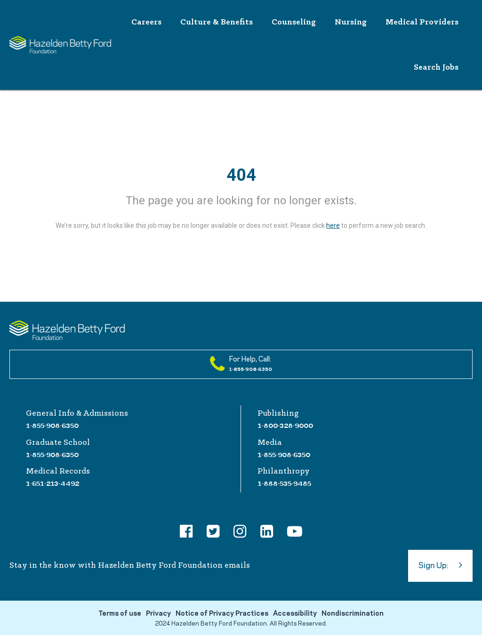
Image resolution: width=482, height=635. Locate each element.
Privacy (158, 614)
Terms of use (119, 614)
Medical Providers (422, 22)
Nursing (351, 22)
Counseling (294, 22)
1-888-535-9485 (284, 483)
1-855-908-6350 (52, 425)
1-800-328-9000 (285, 425)
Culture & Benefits (216, 22)
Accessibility (295, 614)
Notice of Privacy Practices (222, 614)
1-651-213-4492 (52, 483)
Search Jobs (436, 67)
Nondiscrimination (352, 614)
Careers (146, 22)
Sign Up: (440, 565)
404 (241, 175)
